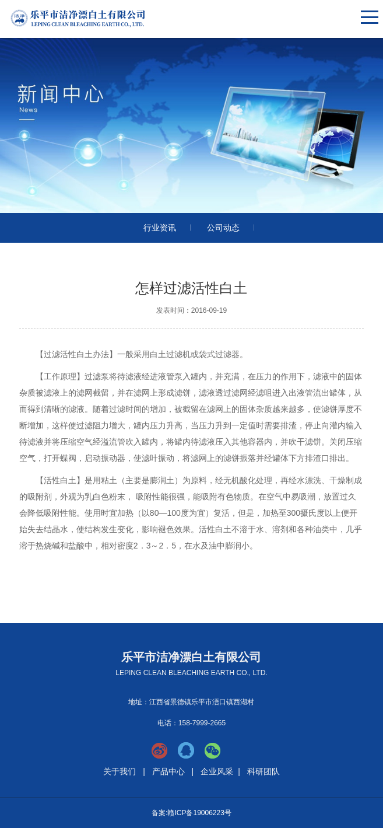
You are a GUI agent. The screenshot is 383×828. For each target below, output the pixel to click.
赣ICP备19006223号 (199, 813)
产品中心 (168, 771)
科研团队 (263, 771)
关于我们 (119, 771)
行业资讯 (159, 227)
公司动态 (223, 227)
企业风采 (217, 771)
